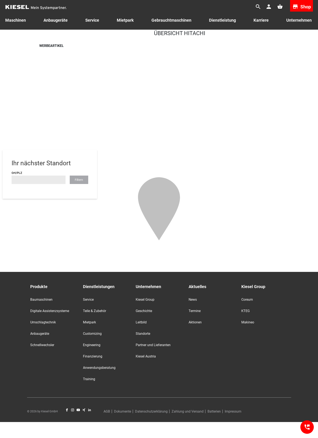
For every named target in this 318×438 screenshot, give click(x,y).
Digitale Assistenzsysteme (49, 327)
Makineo (247, 338)
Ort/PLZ (17, 189)
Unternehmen (299, 20)
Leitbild (141, 338)
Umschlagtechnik (43, 338)
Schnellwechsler (42, 361)
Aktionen (195, 338)
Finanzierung (92, 372)
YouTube (78, 426)
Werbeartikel (70, 35)
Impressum (233, 427)
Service (92, 20)
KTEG (245, 327)
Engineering (91, 361)
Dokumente (122, 427)
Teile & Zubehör (94, 327)
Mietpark (125, 20)
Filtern (79, 195)
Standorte (143, 350)
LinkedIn (89, 426)
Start (42, 35)
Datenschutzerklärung (151, 427)
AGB (107, 427)
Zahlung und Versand (188, 427)
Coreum (247, 316)
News (193, 316)
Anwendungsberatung (99, 384)
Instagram (72, 426)
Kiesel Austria (146, 372)
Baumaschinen (41, 316)
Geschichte (144, 327)
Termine (195, 327)
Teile (54, 35)
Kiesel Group (145, 316)
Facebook (67, 426)
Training (89, 395)
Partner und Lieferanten (153, 361)
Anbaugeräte (39, 350)
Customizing (92, 350)
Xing (84, 426)
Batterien (214, 427)
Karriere (261, 20)
